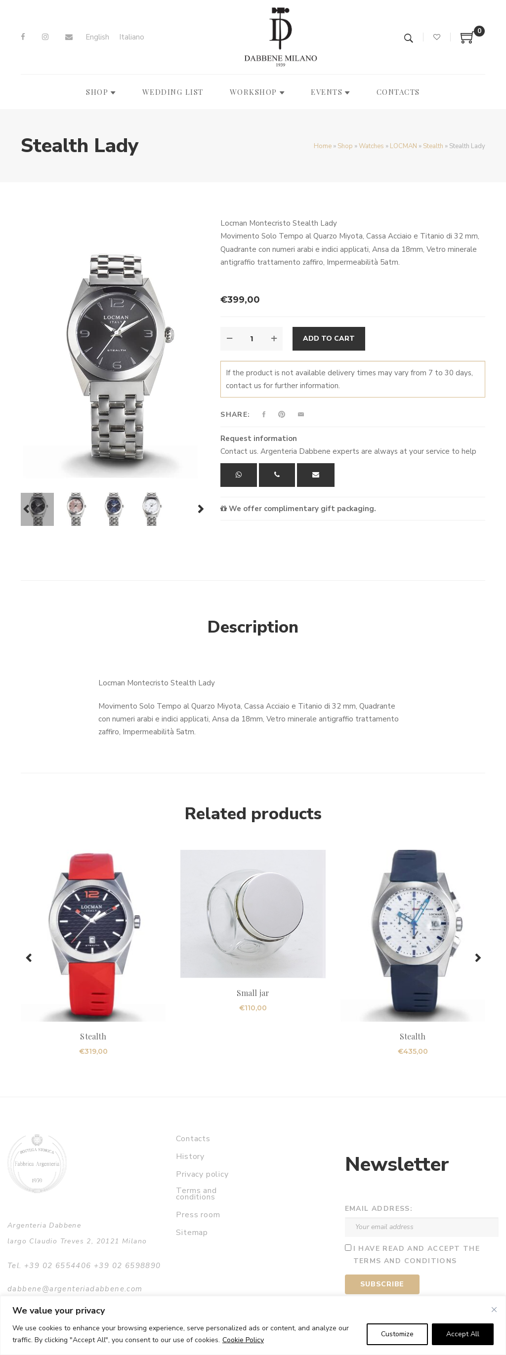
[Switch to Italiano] (131, 37)
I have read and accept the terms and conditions (416, 1255)
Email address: (379, 1208)
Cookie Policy (243, 1340)
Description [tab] (253, 627)
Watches (371, 146)
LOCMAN (403, 146)
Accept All (462, 1334)
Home (323, 146)
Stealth (433, 146)
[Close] (494, 1309)
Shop (345, 146)
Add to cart (329, 338)
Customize (397, 1334)
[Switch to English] (97, 37)
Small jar (253, 993)
